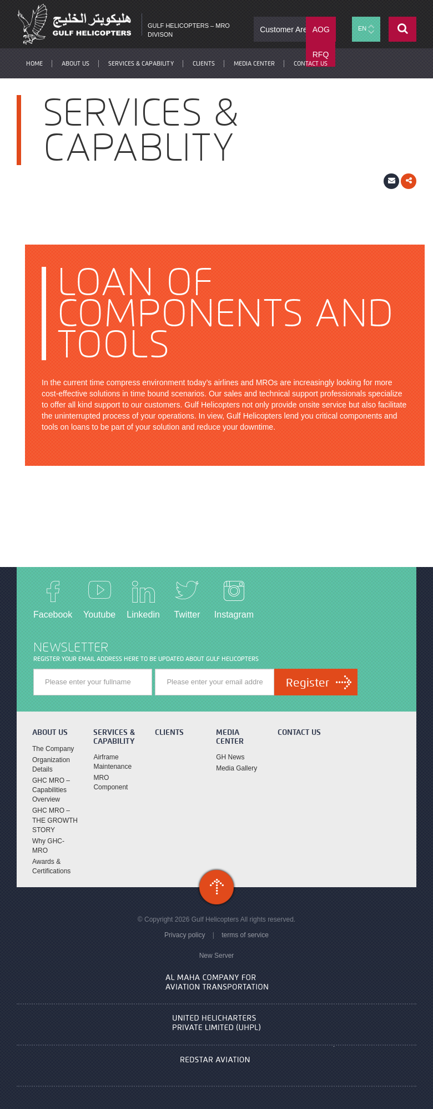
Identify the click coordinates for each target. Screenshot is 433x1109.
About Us (75, 63)
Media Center (254, 63)
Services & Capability (141, 63)
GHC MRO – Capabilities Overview (51, 790)
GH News (230, 757)
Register (307, 682)
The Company (53, 749)
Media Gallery (236, 768)
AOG (321, 29)
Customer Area (285, 29)
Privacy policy (184, 935)
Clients (204, 63)
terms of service (245, 935)
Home (34, 63)
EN (366, 29)
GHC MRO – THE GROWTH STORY (55, 820)
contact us (311, 63)
